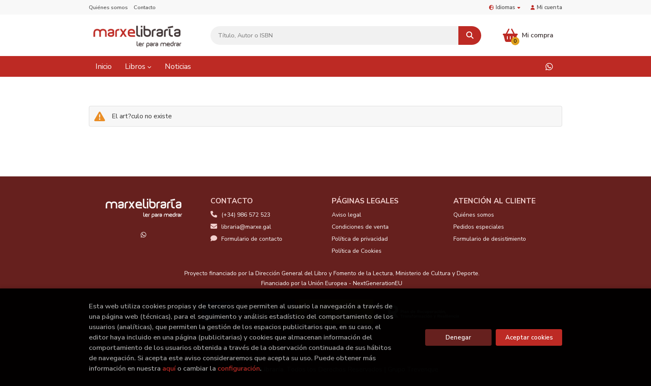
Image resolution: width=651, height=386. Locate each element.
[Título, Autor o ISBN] (334, 35)
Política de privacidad (360, 239)
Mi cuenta (546, 7)
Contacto (145, 7)
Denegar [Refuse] (458, 337)
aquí (169, 368)
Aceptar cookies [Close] (529, 337)
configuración (239, 368)
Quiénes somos (108, 7)
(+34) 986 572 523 (245, 215)
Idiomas (504, 7)
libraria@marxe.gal (240, 227)
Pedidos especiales (478, 227)
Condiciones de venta (360, 227)
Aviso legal (346, 215)
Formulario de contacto (246, 239)
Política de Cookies (357, 251)
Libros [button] (138, 66)
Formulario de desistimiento (489, 239)
